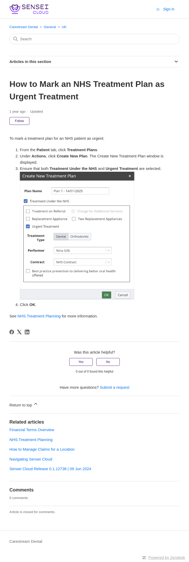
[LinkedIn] (27, 332)
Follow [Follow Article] (19, 121)
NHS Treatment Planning (39, 316)
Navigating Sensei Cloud (30, 459)
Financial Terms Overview (31, 429)
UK (64, 27)
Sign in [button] (168, 9)
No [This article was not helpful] (108, 362)
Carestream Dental (23, 27)
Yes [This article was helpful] (81, 362)
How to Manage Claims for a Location (41, 449)
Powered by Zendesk (166, 557)
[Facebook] (11, 332)
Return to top (23, 404)
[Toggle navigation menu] (158, 9)
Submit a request (114, 387)
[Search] (94, 39)
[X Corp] (19, 332)
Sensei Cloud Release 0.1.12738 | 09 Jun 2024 (50, 469)
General (50, 27)
